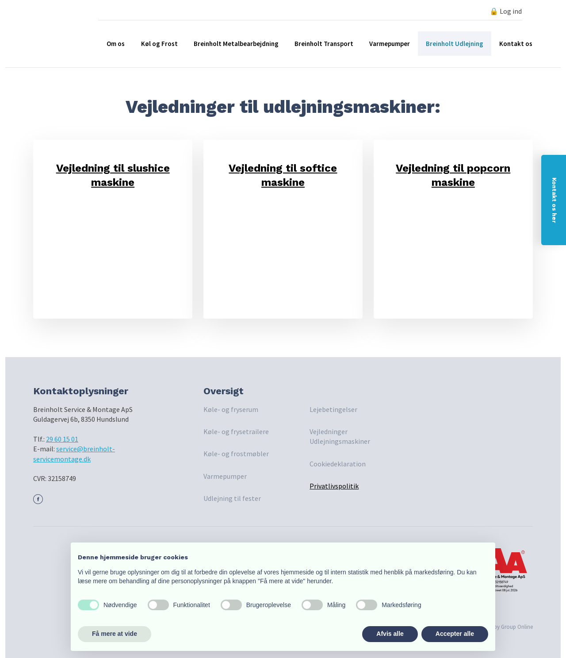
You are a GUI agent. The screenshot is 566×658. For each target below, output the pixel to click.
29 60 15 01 (62, 439)
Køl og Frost (159, 43)
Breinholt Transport (323, 43)
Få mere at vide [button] (114, 633)
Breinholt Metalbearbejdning (236, 43)
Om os (116, 43)
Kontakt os (515, 43)
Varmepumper (389, 43)
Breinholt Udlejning (454, 43)
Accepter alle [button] (455, 633)
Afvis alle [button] (389, 633)
